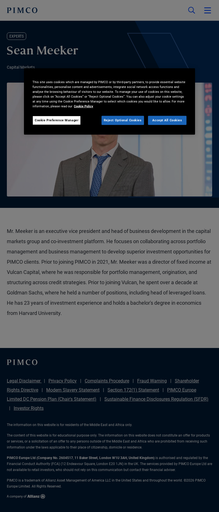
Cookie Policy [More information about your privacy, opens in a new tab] (83, 106)
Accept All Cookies (167, 120)
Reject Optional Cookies (123, 120)
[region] (109, 101)
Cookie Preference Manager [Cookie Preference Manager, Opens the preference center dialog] (56, 120)
